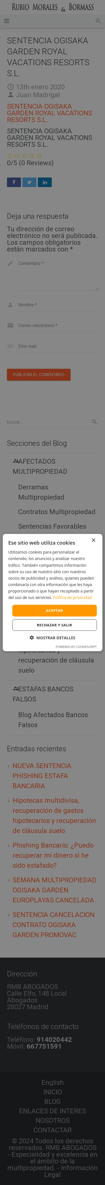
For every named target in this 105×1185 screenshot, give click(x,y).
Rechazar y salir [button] (54, 624)
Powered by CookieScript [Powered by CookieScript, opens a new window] (76, 646)
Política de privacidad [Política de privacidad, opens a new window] (72, 597)
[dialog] (52, 592)
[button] (52, 637)
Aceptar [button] (54, 610)
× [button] (93, 540)
